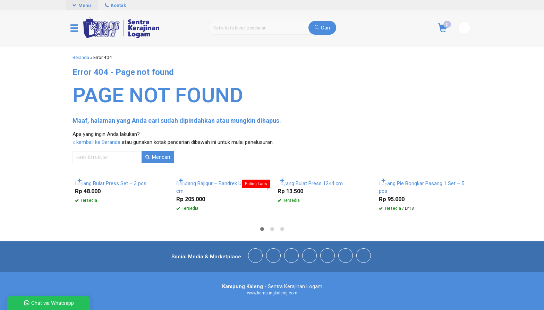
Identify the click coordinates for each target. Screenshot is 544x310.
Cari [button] (322, 28)
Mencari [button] (157, 157)
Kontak (115, 5)
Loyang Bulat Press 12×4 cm (310, 183)
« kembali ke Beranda (96, 142)
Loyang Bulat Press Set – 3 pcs (110, 183)
